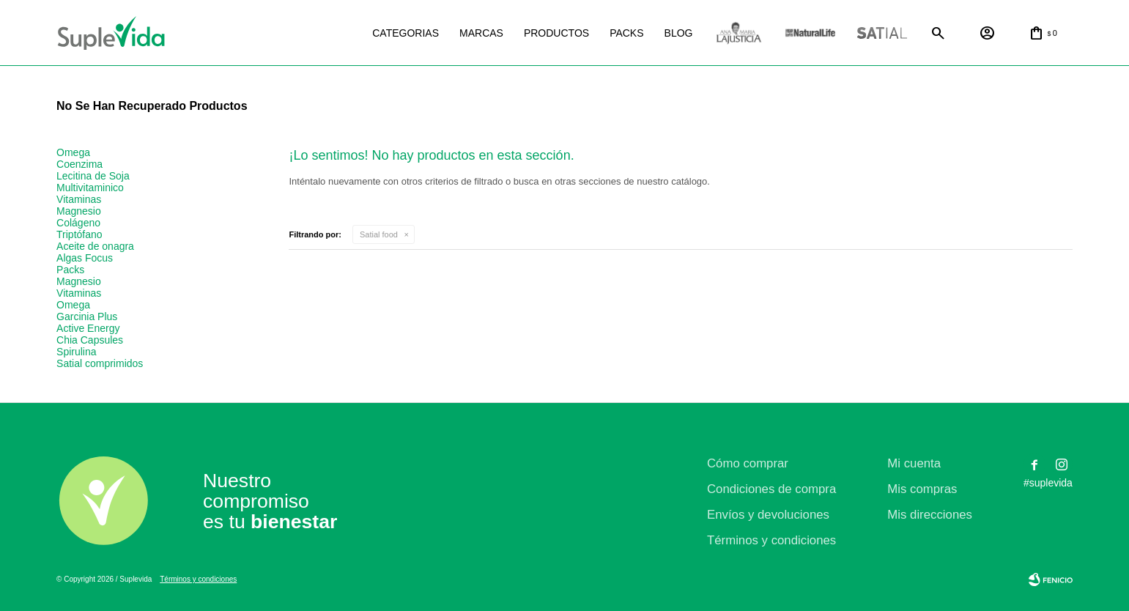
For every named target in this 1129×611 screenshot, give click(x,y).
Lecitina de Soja (93, 176)
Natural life (810, 33)
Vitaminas (78, 199)
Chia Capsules (89, 340)
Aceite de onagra (95, 246)
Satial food (379, 234)
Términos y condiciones (771, 540)
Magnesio (78, 211)
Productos (556, 33)
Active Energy (87, 328)
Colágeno (78, 223)
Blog (679, 33)
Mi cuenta (914, 463)
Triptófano (79, 234)
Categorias (405, 33)
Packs (626, 33)
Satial (882, 33)
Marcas (481, 33)
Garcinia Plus (86, 316)
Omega (73, 152)
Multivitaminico (90, 187)
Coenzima (79, 164)
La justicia (738, 33)
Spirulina (76, 352)
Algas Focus (84, 258)
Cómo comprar (747, 463)
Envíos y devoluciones (768, 515)
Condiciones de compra (771, 489)
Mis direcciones (929, 515)
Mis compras (922, 489)
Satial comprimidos (99, 363)
